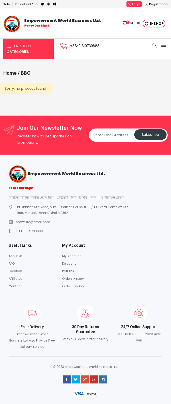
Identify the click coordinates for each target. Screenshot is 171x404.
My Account (71, 256)
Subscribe (150, 135)
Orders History (73, 278)
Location (15, 271)
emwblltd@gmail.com (33, 222)
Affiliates (15, 278)
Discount (69, 263)
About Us (15, 256)
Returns (68, 271)
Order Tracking (73, 286)
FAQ (12, 263)
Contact (15, 286)
